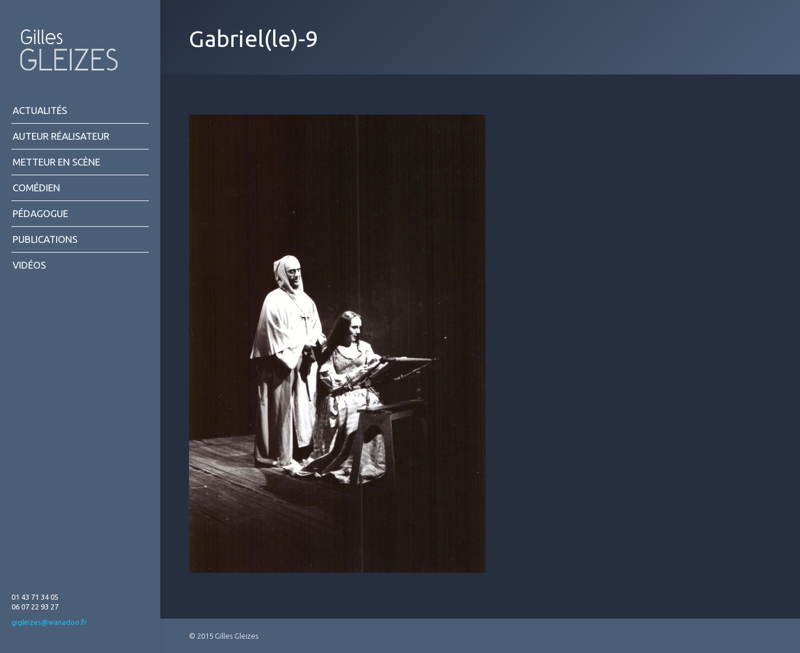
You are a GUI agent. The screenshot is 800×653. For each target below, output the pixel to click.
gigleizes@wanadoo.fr (49, 622)
